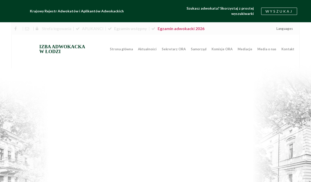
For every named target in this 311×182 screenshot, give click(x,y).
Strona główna (121, 49)
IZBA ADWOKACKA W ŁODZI (62, 49)
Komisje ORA (222, 49)
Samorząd (198, 49)
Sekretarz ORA (174, 49)
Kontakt (287, 49)
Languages (284, 29)
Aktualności (147, 49)
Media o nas (266, 49)
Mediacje (245, 49)
